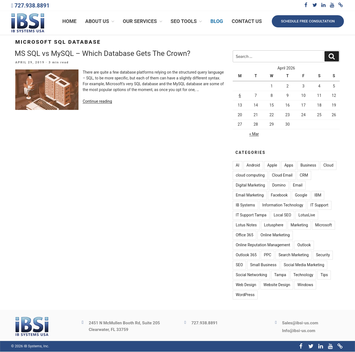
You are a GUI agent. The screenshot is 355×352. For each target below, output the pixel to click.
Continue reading (97, 102)
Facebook (279, 195)
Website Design (276, 285)
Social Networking (251, 275)
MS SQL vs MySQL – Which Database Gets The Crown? (102, 54)
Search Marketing (293, 255)
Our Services (143, 21)
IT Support (319, 205)
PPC (267, 255)
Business (308, 166)
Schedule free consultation (308, 21)
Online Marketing (275, 235)
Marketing (299, 225)
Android (253, 166)
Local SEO (282, 215)
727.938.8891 (31, 5)
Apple (272, 166)
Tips (324, 275)
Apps (288, 166)
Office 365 (244, 235)
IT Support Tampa (251, 215)
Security (323, 255)
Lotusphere (273, 225)
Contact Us (247, 21)
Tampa (280, 275)
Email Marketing (250, 195)
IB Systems (245, 205)
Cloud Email (282, 176)
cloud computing (250, 176)
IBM (318, 195)
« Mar (254, 134)
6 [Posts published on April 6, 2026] (240, 96)
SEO (239, 265)
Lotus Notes (246, 225)
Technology (303, 275)
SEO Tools (187, 21)
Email (298, 185)
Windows (305, 285)
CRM (304, 176)
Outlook (304, 245)
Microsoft (323, 225)
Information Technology (282, 205)
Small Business (263, 265)
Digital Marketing (250, 185)
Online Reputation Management (263, 245)
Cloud (328, 166)
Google (301, 195)
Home (69, 21)
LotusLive (306, 215)
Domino (279, 185)
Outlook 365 (246, 255)
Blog (217, 21)
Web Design (246, 285)
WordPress (245, 295)
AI (237, 166)
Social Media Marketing (304, 265)
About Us (100, 21)
